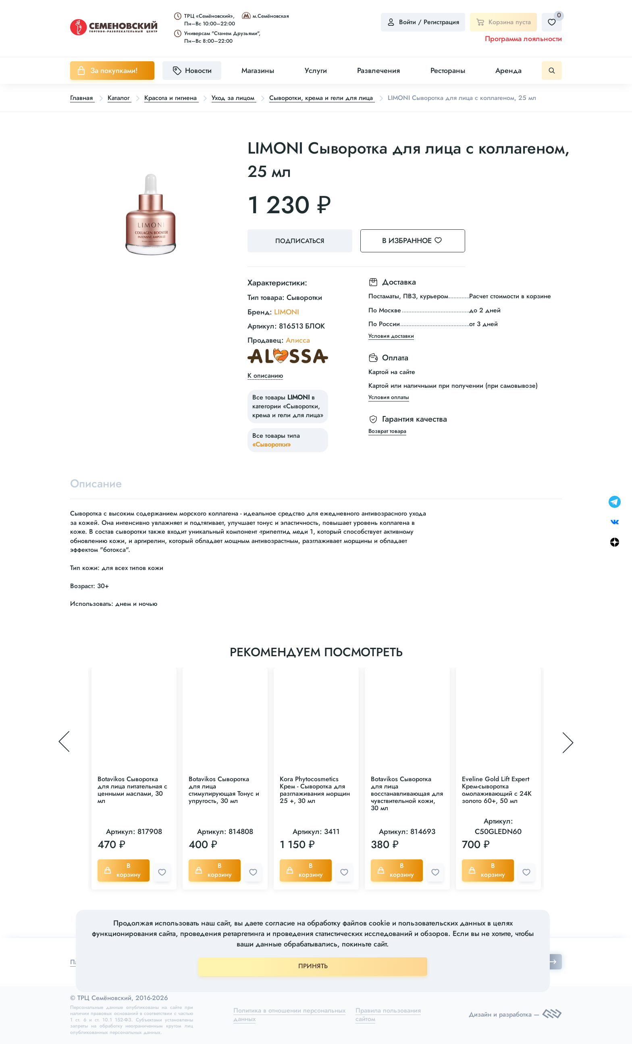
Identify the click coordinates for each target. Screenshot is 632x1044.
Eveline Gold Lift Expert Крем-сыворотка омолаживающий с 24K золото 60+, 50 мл (497, 789)
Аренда (508, 70)
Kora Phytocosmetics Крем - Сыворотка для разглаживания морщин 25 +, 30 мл (315, 789)
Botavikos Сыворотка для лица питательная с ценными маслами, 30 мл (132, 789)
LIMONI (286, 312)
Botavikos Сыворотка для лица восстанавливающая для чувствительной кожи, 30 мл (407, 793)
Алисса (298, 340)
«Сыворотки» (271, 444)
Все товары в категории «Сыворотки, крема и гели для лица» (287, 406)
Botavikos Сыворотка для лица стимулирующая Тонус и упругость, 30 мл (224, 789)
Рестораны (447, 70)
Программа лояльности (523, 38)
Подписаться (299, 240)
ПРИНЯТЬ (313, 966)
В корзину (122, 870)
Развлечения (378, 70)
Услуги (316, 70)
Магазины (257, 70)
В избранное (417, 240)
